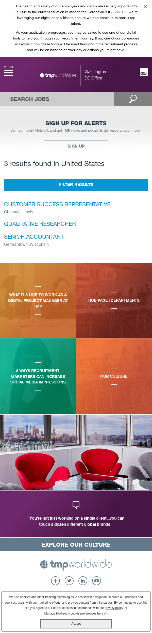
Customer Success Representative (57, 205)
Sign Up (76, 146)
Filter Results (76, 184)
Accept (76, 623)
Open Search (133, 99)
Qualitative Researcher (40, 224)
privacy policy (116, 607)
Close (145, 6)
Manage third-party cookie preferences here (75, 613)
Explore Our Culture (76, 544)
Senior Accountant (34, 237)
